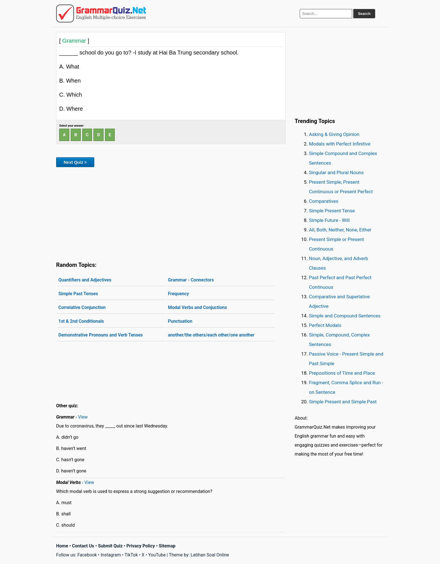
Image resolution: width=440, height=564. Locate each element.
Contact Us (83, 546)
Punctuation (180, 321)
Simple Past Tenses (78, 293)
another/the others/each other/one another (211, 335)
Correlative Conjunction (82, 307)
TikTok (131, 555)
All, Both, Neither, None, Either (340, 230)
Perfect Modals (325, 325)
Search (364, 14)
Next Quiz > (75, 162)
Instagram (110, 555)
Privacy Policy (141, 546)
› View (81, 417)
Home (62, 546)
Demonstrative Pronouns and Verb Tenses (100, 335)
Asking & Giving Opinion (334, 134)
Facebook (87, 555)
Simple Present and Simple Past (343, 401)
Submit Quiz (110, 546)
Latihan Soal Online (210, 555)
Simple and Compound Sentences (345, 316)
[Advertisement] (170, 213)
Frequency (178, 293)
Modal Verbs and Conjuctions (197, 307)
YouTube (157, 555)
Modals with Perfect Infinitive (339, 144)
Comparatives (323, 201)
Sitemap (167, 546)
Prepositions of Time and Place (342, 373)
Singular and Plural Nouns (336, 172)
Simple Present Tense (332, 210)
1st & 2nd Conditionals (81, 321)
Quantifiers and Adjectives (84, 280)
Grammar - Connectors (191, 280)
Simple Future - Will (329, 220)
